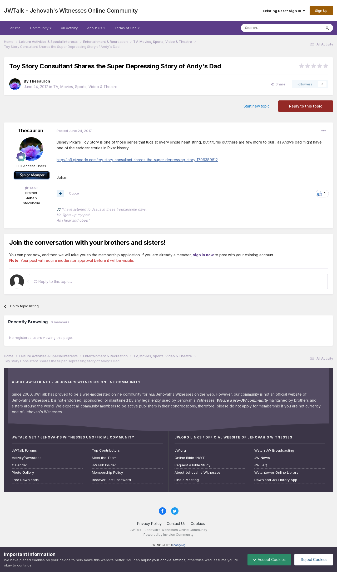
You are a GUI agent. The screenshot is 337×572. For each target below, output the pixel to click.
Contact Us (176, 523)
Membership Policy (107, 472)
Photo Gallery (23, 472)
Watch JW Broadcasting (274, 450)
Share (278, 84)
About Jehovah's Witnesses (198, 472)
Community (40, 28)
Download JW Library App (275, 480)
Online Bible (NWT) (190, 458)
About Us (96, 28)
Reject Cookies (314, 559)
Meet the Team (104, 458)
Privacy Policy (149, 523)
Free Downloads (25, 480)
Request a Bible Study (192, 465)
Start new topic (257, 106)
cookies (38, 560)
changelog (178, 545)
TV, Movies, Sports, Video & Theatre (85, 86)
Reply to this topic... (53, 281)
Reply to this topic (305, 106)
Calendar (19, 465)
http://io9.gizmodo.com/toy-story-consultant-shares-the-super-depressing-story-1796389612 (137, 159)
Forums (15, 28)
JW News (262, 458)
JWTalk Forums (24, 450)
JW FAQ (260, 465)
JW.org (180, 450)
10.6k (31, 188)
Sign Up (321, 10)
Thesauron (39, 81)
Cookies (198, 523)
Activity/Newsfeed (27, 458)
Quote (74, 193)
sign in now (203, 255)
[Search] (268, 28)
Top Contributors (106, 450)
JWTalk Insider (104, 465)
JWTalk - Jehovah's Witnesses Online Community (71, 10)
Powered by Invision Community (168, 535)
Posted (74, 131)
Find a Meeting (187, 480)
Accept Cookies (269, 559)
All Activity (69, 28)
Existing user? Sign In (284, 11)
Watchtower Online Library (276, 472)
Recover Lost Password (111, 480)
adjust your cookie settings (163, 560)
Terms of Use (127, 28)
